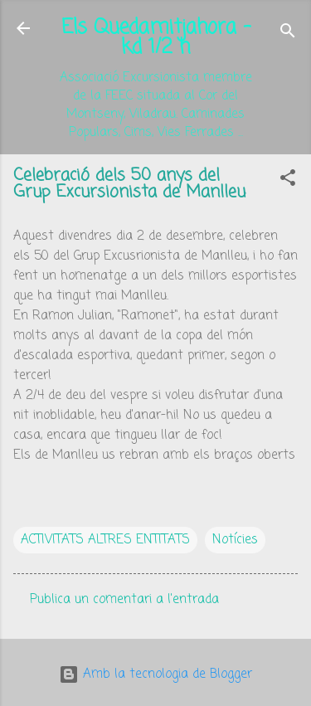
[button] (288, 181)
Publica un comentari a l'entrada (124, 600)
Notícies (235, 540)
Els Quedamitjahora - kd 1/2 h (155, 37)
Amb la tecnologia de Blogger (155, 674)
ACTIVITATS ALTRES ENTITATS (105, 540)
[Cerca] (288, 33)
